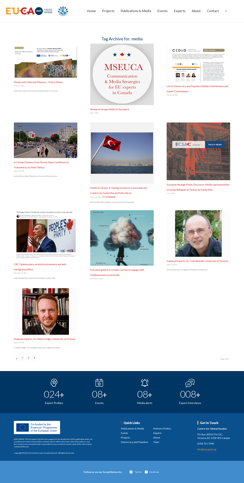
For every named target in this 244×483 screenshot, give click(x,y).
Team (156, 441)
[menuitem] (91, 11)
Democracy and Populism (134, 441)
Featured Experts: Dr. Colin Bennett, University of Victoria (197, 260)
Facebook (154, 472)
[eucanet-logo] (37, 11)
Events (124, 432)
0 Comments (109, 196)
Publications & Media (132, 428)
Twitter (138, 472)
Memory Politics (162, 428)
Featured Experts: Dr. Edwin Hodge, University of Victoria (44, 338)
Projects (125, 437)
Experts (157, 432)
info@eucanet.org (206, 449)
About (156, 437)
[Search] (226, 11)
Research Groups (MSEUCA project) (109, 109)
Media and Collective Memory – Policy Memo (38, 82)
